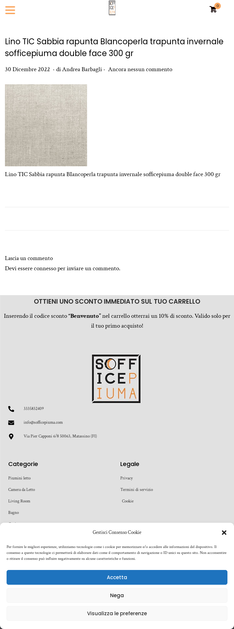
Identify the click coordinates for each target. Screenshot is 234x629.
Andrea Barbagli (82, 69)
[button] (224, 532)
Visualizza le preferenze (117, 613)
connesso (45, 268)
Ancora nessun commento (140, 69)
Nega (117, 595)
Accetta (117, 577)
